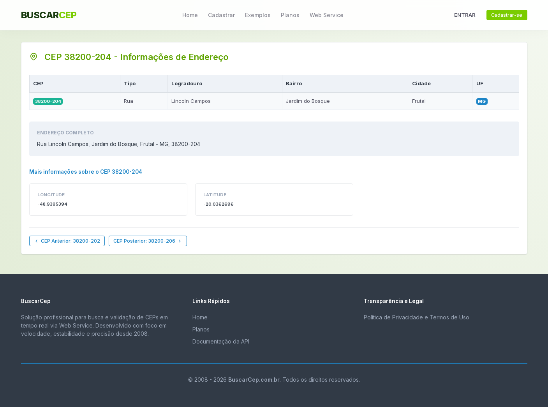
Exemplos (258, 15)
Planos (290, 15)
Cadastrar (221, 15)
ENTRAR (465, 15)
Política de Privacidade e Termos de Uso (416, 317)
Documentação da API (220, 341)
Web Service (327, 15)
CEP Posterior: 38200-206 (147, 241)
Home (190, 15)
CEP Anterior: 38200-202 (67, 241)
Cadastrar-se (506, 15)
